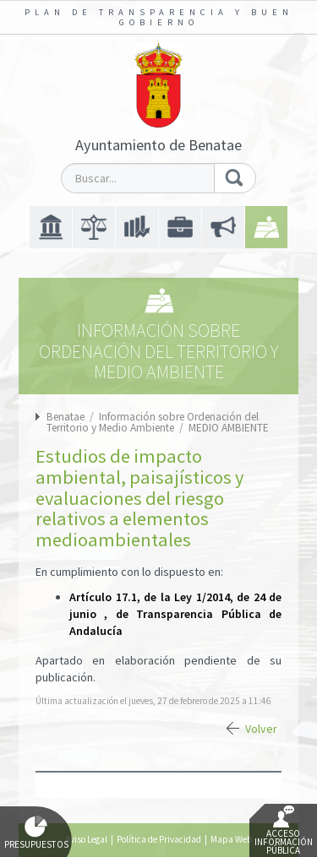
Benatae (65, 417)
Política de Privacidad (159, 839)
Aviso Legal (86, 839)
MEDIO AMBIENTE (229, 427)
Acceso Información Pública (283, 830)
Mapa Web (231, 839)
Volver (261, 728)
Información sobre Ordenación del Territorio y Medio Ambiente (152, 422)
